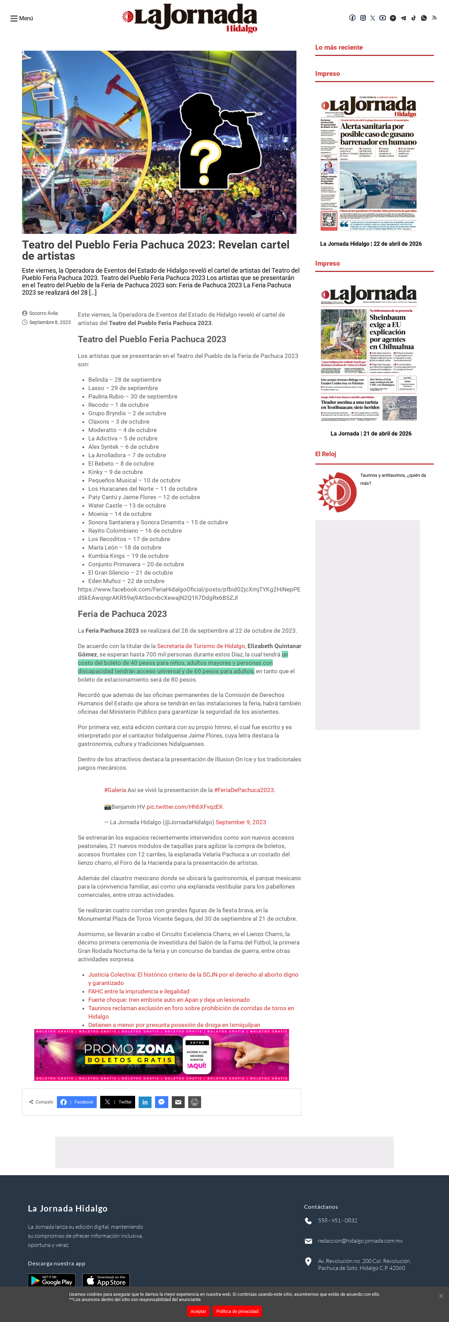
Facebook (76, 1102)
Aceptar (198, 1311)
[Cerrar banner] (441, 1296)
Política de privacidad (237, 1311)
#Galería (115, 789)
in (145, 1102)
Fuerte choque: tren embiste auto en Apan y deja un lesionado (169, 999)
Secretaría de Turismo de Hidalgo (201, 645)
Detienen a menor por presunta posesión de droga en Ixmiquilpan (174, 1024)
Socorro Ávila (43, 313)
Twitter (118, 1102)
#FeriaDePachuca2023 (244, 789)
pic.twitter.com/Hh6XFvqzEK (185, 806)
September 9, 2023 (241, 822)
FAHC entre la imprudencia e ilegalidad (139, 991)
